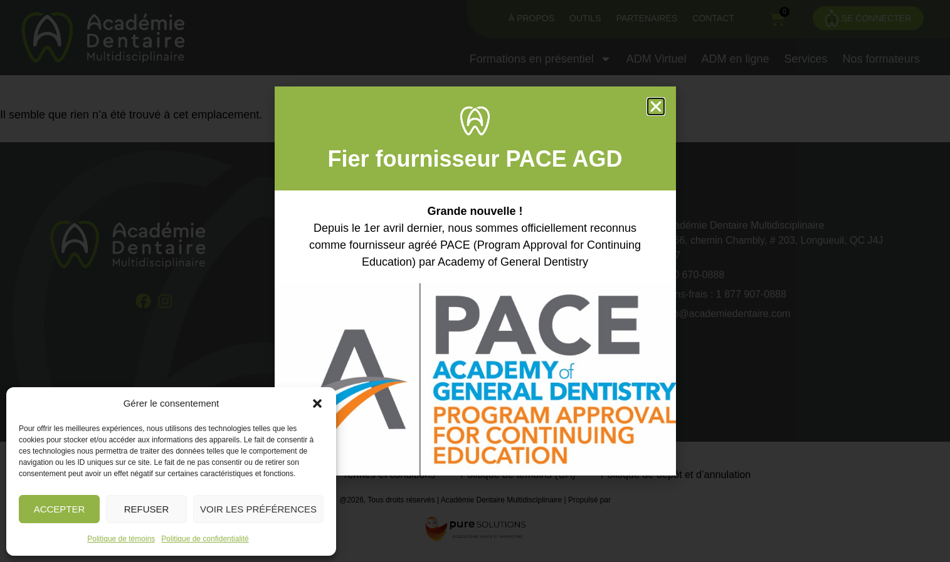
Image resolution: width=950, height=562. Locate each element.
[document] (475, 281)
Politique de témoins (121, 538)
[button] (317, 403)
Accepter (59, 509)
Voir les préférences (258, 509)
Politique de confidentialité (204, 538)
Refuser (146, 509)
